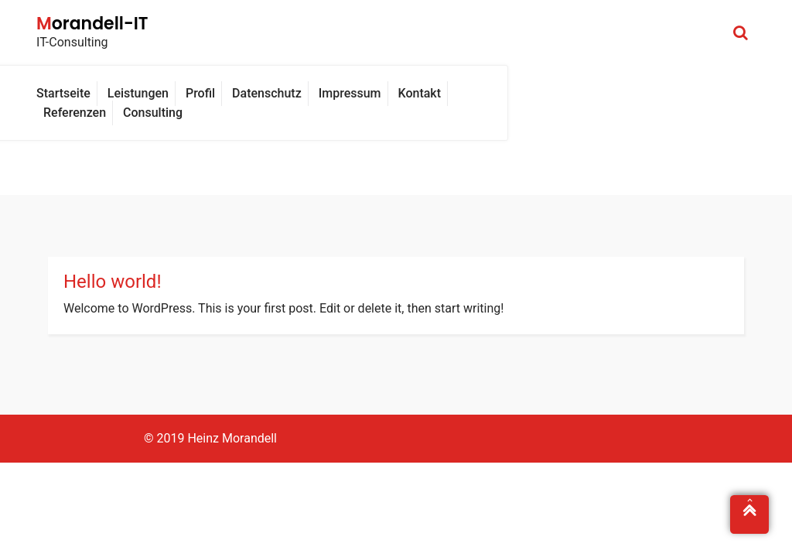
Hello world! (112, 281)
